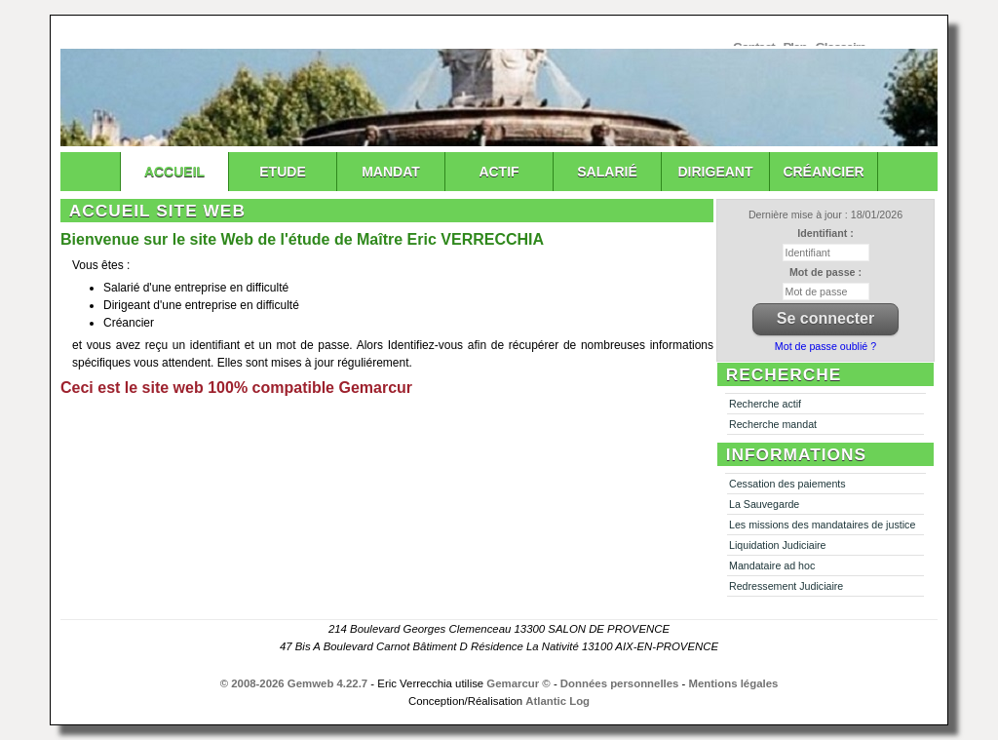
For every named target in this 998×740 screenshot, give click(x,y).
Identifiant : (825, 233)
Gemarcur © (518, 683)
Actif (498, 171)
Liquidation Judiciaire (777, 545)
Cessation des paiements (787, 483)
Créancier (823, 171)
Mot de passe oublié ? (825, 346)
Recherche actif (765, 403)
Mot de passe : (825, 272)
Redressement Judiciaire (786, 586)
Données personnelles (619, 683)
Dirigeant (715, 171)
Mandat (391, 171)
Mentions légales (734, 683)
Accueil (174, 171)
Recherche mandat (773, 424)
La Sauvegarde (764, 504)
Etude (282, 171)
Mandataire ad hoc (772, 565)
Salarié (606, 171)
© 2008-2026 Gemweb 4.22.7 (294, 683)
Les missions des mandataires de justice (822, 524)
